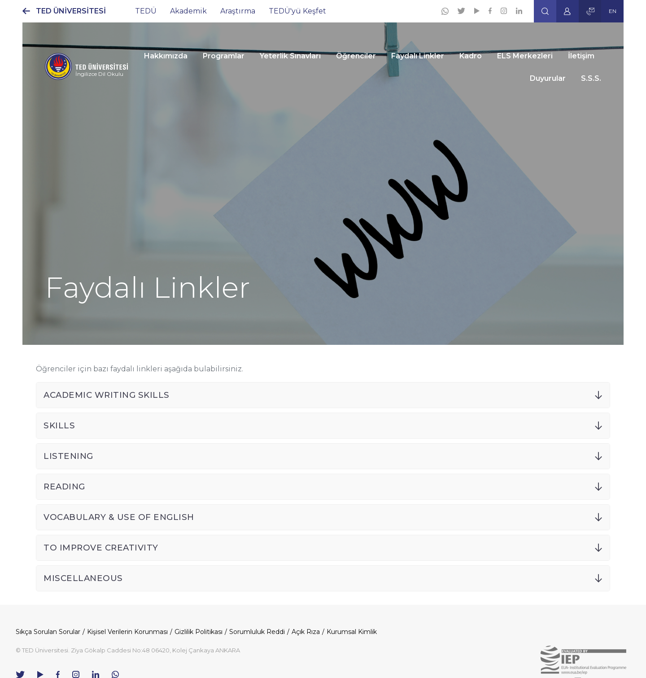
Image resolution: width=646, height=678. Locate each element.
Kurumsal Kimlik (352, 632)
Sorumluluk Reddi (257, 632)
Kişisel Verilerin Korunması (127, 632)
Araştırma (237, 11)
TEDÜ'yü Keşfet (297, 11)
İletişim (581, 56)
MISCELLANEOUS (83, 578)
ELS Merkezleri (525, 56)
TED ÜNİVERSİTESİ (71, 11)
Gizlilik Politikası (199, 632)
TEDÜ (146, 11)
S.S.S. (591, 78)
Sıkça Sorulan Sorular (48, 632)
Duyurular (548, 78)
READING (64, 486)
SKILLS (59, 425)
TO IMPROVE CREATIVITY (101, 547)
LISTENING (68, 456)
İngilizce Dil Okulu (99, 73)
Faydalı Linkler (417, 56)
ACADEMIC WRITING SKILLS (107, 395)
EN (612, 11)
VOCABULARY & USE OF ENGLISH (119, 517)
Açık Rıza (306, 632)
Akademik (188, 11)
